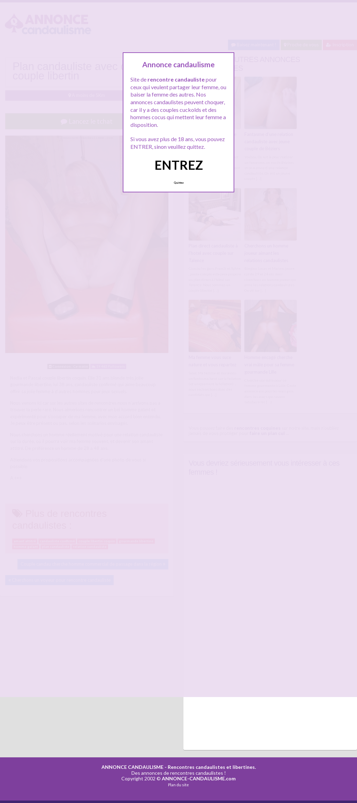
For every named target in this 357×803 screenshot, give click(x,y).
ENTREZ (178, 165)
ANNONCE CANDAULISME (132, 767)
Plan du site (178, 784)
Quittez (179, 182)
